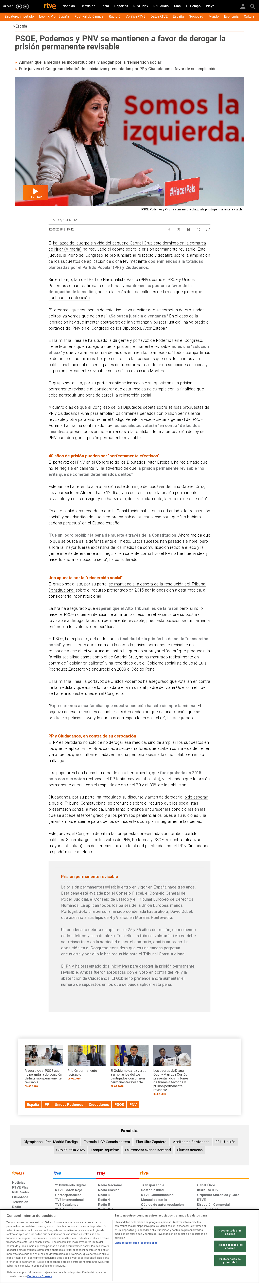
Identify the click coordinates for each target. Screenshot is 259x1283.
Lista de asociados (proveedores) (136, 1242)
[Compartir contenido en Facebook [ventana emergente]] (169, 228)
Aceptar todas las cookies (230, 1232)
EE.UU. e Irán (225, 1142)
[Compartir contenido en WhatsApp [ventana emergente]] (198, 228)
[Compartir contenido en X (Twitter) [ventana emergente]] (179, 228)
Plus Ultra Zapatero (151, 1142)
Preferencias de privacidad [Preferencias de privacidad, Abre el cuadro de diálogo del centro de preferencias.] (230, 1260)
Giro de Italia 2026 (70, 1150)
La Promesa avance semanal (148, 1150)
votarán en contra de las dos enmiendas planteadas (122, 352)
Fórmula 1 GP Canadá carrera (107, 1142)
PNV (81, 462)
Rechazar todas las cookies (230, 1246)
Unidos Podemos (126, 681)
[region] (129, 1246)
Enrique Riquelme (105, 1150)
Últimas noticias (190, 1150)
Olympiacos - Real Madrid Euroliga (51, 1142)
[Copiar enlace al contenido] (208, 228)
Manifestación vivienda (190, 1142)
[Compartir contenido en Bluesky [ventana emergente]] (188, 228)
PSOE (69, 614)
